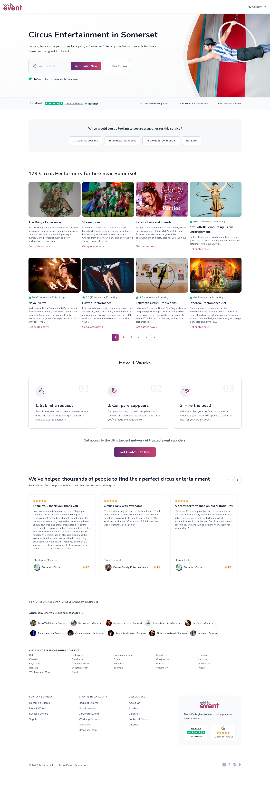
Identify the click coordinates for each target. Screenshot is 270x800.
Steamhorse (91, 222)
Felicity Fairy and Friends (153, 222)
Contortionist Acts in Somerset (86, 633)
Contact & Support (139, 719)
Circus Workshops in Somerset (48, 623)
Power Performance (97, 303)
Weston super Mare (40, 672)
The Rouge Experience (44, 222)
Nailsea (160, 663)
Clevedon (34, 659)
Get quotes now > (39, 246)
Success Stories (38, 714)
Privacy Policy (65, 765)
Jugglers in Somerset (204, 633)
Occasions (85, 724)
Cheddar (203, 655)
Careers (133, 714)
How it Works (37, 708)
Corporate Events (89, 714)
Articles (133, 708)
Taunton (118, 667)
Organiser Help (88, 730)
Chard (159, 655)
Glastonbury (162, 659)
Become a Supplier (40, 703)
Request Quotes (89, 703)
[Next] (237, 480)
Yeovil (75, 672)
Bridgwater (78, 655)
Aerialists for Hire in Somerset (163, 623)
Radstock (34, 667)
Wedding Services (89, 719)
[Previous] (227, 480)
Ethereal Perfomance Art (208, 303)
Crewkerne (77, 659)
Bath (31, 655)
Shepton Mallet (80, 667)
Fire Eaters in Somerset (200, 623)
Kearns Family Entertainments (130, 567)
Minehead (119, 663)
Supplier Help (37, 719)
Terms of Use (81, 765)
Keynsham (34, 663)
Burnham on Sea (123, 655)
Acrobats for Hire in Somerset (124, 623)
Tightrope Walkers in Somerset (168, 633)
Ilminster (203, 659)
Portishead (204, 663)
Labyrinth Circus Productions (156, 303)
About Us (134, 703)
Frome (117, 659)
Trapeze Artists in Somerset (47, 633)
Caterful (133, 724)
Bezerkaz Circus (51, 567)
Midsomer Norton (81, 663)
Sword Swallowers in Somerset (127, 633)
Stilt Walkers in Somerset (87, 623)
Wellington (162, 667)
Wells (201, 667)
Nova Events (37, 303)
